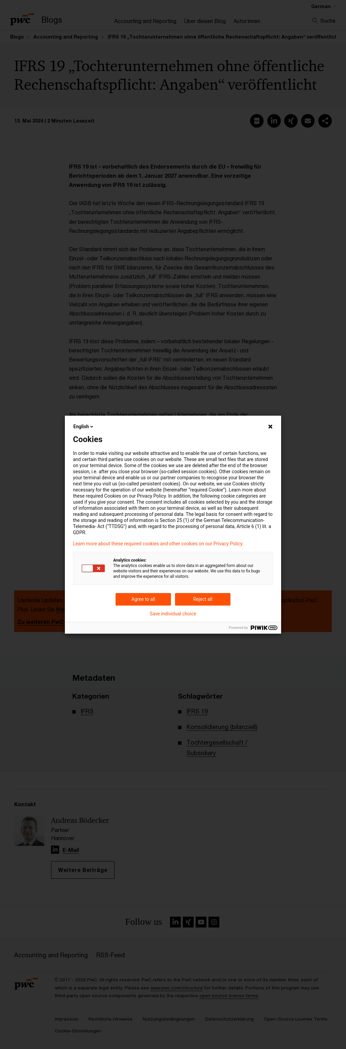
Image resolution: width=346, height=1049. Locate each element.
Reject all (203, 599)
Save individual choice (173, 613)
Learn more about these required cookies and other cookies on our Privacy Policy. (158, 543)
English (83, 426)
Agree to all (143, 599)
